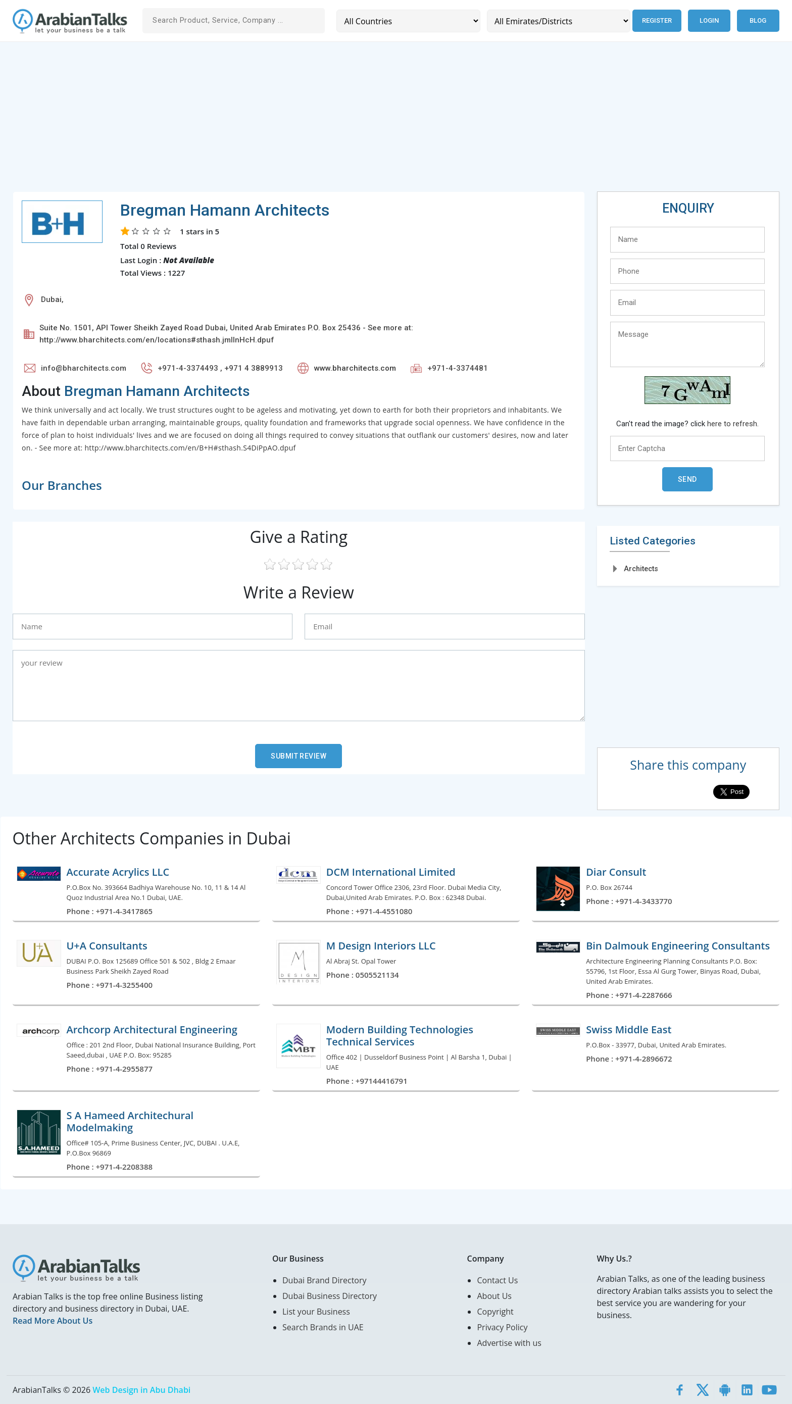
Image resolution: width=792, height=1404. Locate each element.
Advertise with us (509, 1342)
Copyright (495, 1311)
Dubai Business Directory (329, 1295)
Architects (641, 569)
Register (656, 20)
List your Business (316, 1311)
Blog (758, 20)
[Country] (408, 21)
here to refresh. (733, 423)
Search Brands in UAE (323, 1327)
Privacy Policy (502, 1327)
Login (709, 20)
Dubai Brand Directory (324, 1280)
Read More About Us (52, 1320)
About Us (494, 1295)
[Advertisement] (316, 120)
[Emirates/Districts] (558, 21)
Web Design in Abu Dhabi (141, 1389)
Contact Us (497, 1280)
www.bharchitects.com (355, 368)
